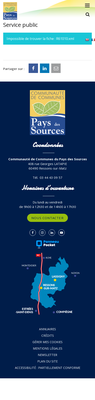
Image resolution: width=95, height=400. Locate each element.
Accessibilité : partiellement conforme (47, 368)
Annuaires (47, 329)
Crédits (47, 335)
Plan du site (47, 361)
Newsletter (47, 355)
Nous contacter (47, 218)
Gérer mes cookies (47, 342)
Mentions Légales (47, 348)
